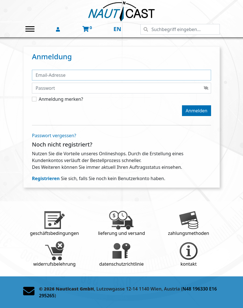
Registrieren (46, 178)
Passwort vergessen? (54, 135)
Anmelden (196, 111)
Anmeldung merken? (61, 99)
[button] (58, 29)
